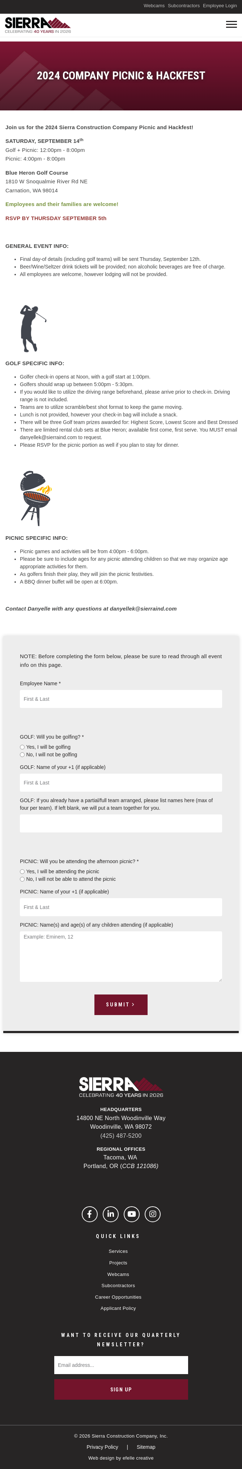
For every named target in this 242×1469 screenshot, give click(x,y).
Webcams (154, 5)
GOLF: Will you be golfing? (52, 737)
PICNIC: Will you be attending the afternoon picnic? (79, 861)
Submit (118, 1004)
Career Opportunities (118, 1297)
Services (118, 1251)
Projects (118, 1262)
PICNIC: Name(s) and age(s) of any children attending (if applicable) (96, 925)
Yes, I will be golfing (48, 747)
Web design (101, 1458)
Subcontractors (184, 5)
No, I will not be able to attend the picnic (71, 879)
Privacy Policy (103, 1447)
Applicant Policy (118, 1308)
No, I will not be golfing (51, 754)
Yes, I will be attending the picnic (62, 871)
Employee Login (220, 5)
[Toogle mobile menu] (231, 24)
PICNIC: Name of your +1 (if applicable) (64, 892)
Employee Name (40, 683)
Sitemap (146, 1447)
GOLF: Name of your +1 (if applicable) (63, 767)
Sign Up (121, 1390)
